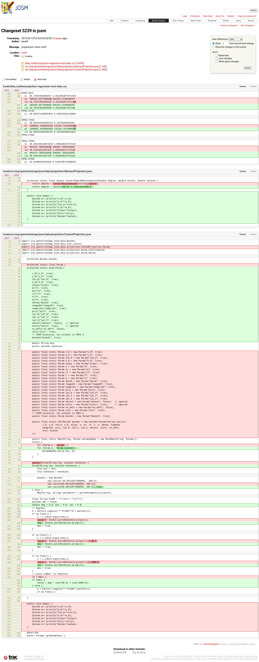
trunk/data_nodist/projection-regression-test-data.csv (35, 86)
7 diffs (103, 69)
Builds (226, 21)
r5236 (6, 90)
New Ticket (196, 21)
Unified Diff (120, 652)
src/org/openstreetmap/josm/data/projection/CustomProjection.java (62, 69)
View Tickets (178, 21)
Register (230, 16)
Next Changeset (247, 25)
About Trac (220, 16)
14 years (57, 38)
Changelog (140, 21)
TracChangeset (211, 644)
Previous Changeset (229, 25)
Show (216, 43)
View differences (220, 39)
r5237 (6, 175)
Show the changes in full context (229, 47)
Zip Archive (138, 652)
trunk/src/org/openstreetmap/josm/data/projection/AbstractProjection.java (47, 171)
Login (185, 16)
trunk (24, 52)
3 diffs (79, 63)
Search (251, 21)
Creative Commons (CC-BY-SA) (190, 659)
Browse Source (159, 21)
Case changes (225, 58)
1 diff (103, 66)
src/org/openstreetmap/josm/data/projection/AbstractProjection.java (62, 66)
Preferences (195, 16)
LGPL (247, 659)
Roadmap (212, 21)
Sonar (238, 21)
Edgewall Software (35, 659)
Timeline (124, 21)
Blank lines (224, 55)
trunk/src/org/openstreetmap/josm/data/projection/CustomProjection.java (47, 234)
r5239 (16, 90)
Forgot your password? (246, 16)
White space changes (229, 61)
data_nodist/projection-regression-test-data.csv (50, 63)
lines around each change (238, 43)
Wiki (112, 21)
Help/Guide (208, 16)
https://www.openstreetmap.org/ (242, 656)
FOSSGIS (188, 656)
